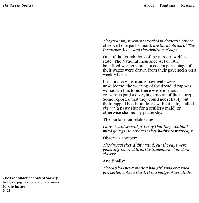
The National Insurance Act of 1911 (146, 61)
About (149, 5)
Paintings (168, 5)
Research (188, 5)
